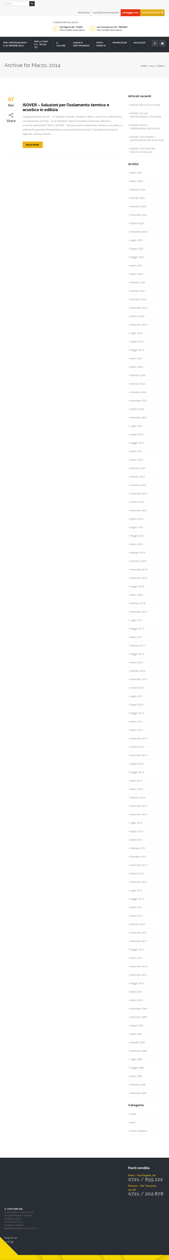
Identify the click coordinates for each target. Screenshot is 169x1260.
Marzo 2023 (136, 459)
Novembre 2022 (138, 493)
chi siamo (84, 12)
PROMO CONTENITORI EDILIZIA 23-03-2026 (142, 150)
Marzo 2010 (136, 1000)
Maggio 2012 (137, 898)
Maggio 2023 (137, 442)
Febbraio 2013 (137, 848)
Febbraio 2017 (137, 645)
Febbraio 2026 (137, 189)
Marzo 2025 (136, 274)
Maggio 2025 (137, 257)
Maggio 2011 (137, 949)
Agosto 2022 (137, 518)
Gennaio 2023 (137, 476)
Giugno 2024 (136, 341)
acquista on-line (152, 12)
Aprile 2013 (136, 839)
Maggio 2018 (137, 586)
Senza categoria (138, 1130)
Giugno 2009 (136, 1025)
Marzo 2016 (136, 662)
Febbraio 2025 (137, 282)
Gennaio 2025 (137, 290)
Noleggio (140, 43)
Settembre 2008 (138, 1050)
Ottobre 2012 (137, 873)
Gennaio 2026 (137, 198)
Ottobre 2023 (137, 409)
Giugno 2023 (136, 434)
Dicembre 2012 (138, 856)
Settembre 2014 (138, 755)
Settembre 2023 (138, 417)
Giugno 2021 (136, 527)
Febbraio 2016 (137, 670)
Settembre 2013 (138, 814)
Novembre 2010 (138, 966)
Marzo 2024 (136, 366)
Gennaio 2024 (137, 383)
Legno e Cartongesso (81, 44)
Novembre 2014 (138, 738)
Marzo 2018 (136, 594)
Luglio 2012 (136, 890)
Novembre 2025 (138, 214)
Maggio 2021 (137, 535)
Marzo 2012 (136, 915)
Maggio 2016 (137, 653)
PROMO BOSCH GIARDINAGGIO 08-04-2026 (145, 127)
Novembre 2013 (138, 805)
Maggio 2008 (137, 1067)
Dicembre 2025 (138, 206)
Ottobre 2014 (137, 746)
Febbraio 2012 (137, 924)
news (132, 1122)
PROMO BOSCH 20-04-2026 (145, 104)
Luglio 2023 (136, 426)
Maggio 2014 (137, 772)
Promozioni (120, 43)
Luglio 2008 (136, 1059)
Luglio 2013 (136, 822)
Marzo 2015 (136, 729)
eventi (133, 1113)
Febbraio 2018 (137, 603)
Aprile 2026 (136, 172)
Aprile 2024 (136, 358)
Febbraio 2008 (137, 1084)
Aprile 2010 (136, 991)
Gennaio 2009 (137, 1042)
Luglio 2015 (136, 696)
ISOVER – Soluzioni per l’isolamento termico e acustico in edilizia (66, 107)
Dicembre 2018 (138, 561)
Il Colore (60, 44)
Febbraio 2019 (137, 552)
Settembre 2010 (138, 974)
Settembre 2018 (138, 578)
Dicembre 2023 (138, 392)
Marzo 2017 (136, 637)
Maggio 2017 (137, 628)
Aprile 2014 (136, 780)
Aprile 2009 (136, 1033)
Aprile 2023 (136, 451)
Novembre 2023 (138, 400)
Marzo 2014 (136, 789)
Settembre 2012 (138, 881)
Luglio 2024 (136, 333)
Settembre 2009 (138, 1017)
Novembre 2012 (138, 865)
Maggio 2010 (137, 983)
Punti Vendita (101, 44)
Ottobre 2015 (137, 687)
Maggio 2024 (137, 350)
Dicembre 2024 (138, 299)
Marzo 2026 (136, 181)
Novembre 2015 (138, 679)
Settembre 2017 (138, 611)
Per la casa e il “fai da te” (41, 44)
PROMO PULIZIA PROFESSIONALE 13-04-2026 (145, 115)
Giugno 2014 (136, 763)
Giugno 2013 (136, 831)
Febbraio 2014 (137, 797)
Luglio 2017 (136, 620)
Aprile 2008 (136, 1076)
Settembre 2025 (138, 231)
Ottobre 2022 (137, 502)
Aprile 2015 (136, 721)
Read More (32, 145)
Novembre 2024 (138, 307)
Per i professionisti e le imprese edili (15, 44)
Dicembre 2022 (138, 485)
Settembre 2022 (138, 510)
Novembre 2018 (138, 569)
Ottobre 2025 (137, 223)
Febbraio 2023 (137, 468)
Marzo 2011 (136, 957)
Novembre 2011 (138, 932)
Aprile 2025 (136, 265)
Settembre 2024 (138, 324)
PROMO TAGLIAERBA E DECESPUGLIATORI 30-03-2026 (147, 138)
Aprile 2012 (136, 907)
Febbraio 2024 (137, 375)
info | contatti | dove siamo (72, 30)
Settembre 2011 (138, 941)
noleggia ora (130, 12)
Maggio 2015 (137, 713)
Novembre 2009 (138, 1008)
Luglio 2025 (136, 240)
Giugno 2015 (136, 704)
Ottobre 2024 (137, 316)
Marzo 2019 (136, 544)
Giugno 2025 (136, 248)
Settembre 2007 (138, 1093)
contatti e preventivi (106, 12)
